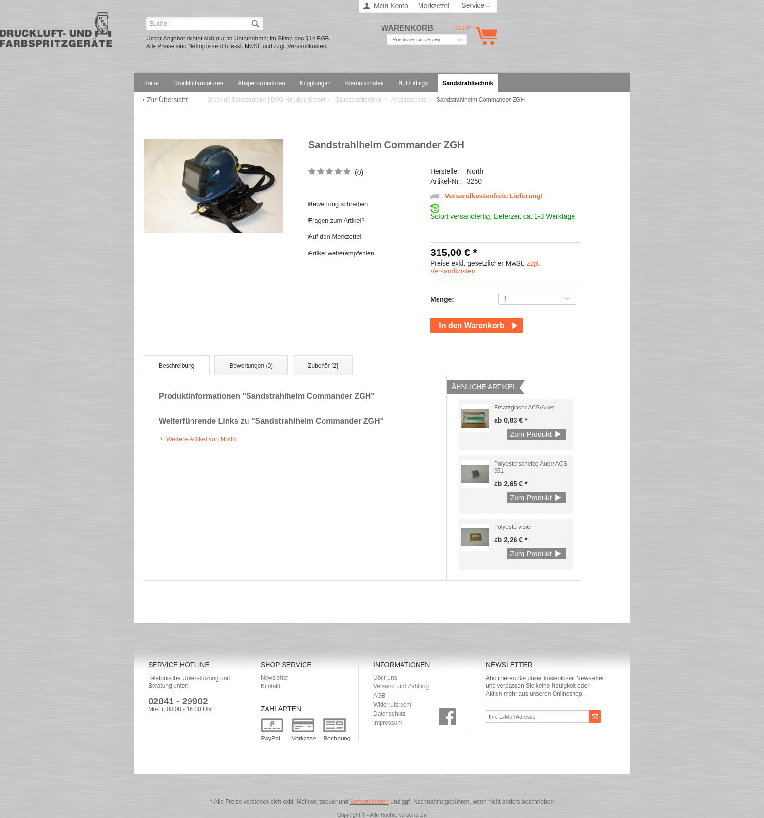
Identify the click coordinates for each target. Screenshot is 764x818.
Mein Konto (391, 6)
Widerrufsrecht (392, 704)
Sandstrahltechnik (359, 100)
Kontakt (271, 686)
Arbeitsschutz (409, 100)
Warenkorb (484, 35)
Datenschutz (389, 713)
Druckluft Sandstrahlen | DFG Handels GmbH (56, 32)
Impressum (387, 723)
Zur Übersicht (167, 100)
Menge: (442, 299)
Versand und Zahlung (401, 686)
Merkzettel (434, 6)
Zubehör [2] (323, 365)
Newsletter (274, 677)
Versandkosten (369, 802)
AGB (379, 695)
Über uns (385, 677)
